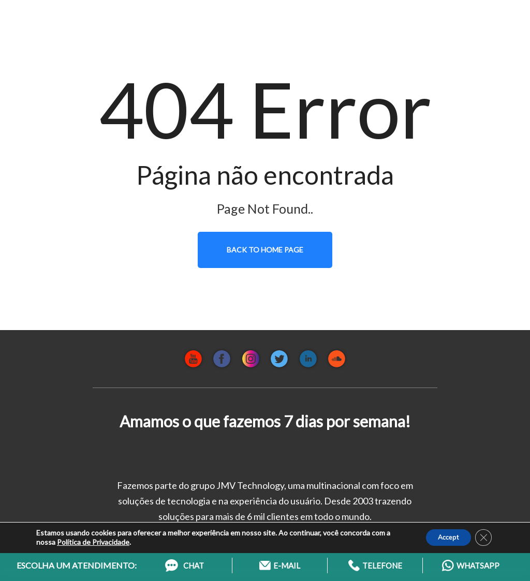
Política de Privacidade (93, 538)
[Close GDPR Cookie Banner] (482, 534)
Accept (442, 534)
